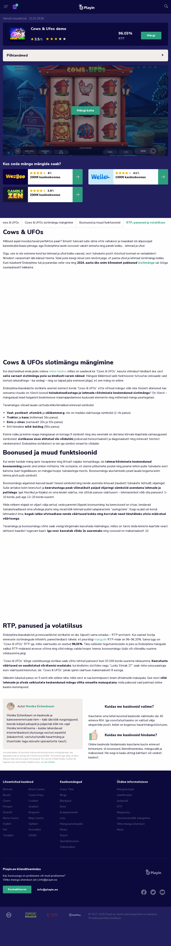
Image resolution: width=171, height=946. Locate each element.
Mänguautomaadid (71, 824)
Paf (5, 829)
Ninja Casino (36, 818)
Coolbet (33, 801)
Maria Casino (11, 818)
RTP (119, 806)
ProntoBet (34, 829)
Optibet (33, 824)
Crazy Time (67, 789)
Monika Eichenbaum (40, 706)
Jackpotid (122, 801)
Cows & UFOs (14, 222)
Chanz (7, 801)
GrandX (7, 812)
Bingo (63, 795)
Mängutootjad (125, 789)
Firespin (7, 806)
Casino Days (36, 795)
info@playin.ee (47, 889)
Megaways (123, 812)
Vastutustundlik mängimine (133, 818)
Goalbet (33, 806)
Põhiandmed (85, 55)
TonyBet (8, 835)
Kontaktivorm (17, 889)
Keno (63, 806)
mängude (100, 639)
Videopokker (67, 847)
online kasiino (57, 371)
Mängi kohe (85, 110)
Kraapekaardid (69, 812)
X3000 (32, 835)
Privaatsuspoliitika (98, 918)
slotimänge (146, 263)
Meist (120, 829)
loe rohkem (49, 762)
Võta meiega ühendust (131, 824)
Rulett (63, 835)
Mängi (151, 35)
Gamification (124, 795)
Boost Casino (36, 789)
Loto (62, 818)
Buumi (6, 795)
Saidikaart (115, 918)
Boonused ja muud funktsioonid (104, 222)
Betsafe (8, 789)
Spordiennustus (69, 841)
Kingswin (33, 812)
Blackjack (65, 801)
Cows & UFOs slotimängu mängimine (53, 222)
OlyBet (7, 824)
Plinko (63, 829)
